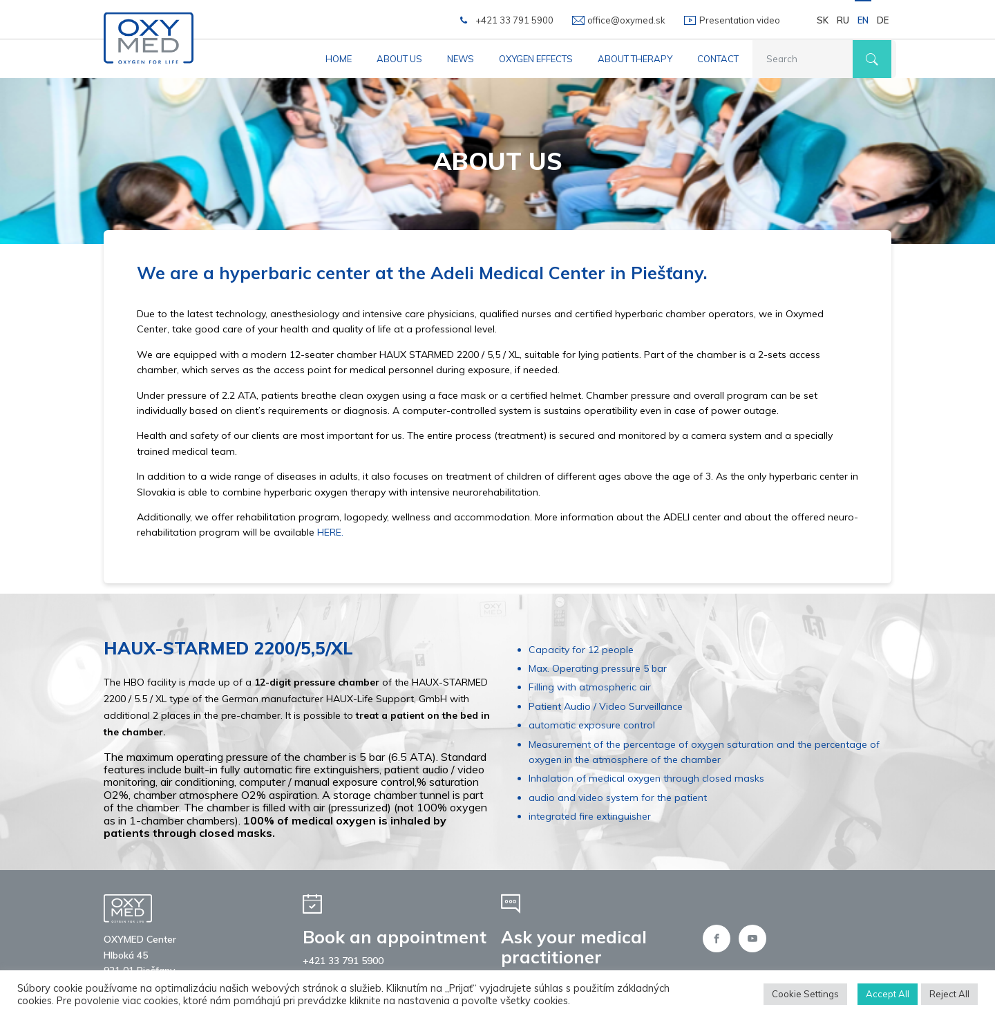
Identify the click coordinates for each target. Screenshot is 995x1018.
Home (338, 58)
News (460, 58)
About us (399, 58)
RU (843, 20)
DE (883, 20)
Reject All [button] (949, 993)
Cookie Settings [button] (805, 993)
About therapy (635, 58)
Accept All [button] (887, 993)
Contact (718, 58)
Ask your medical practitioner (574, 947)
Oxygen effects (536, 58)
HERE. (330, 532)
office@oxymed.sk (626, 20)
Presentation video (739, 20)
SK (822, 20)
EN (863, 20)
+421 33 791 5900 (514, 20)
